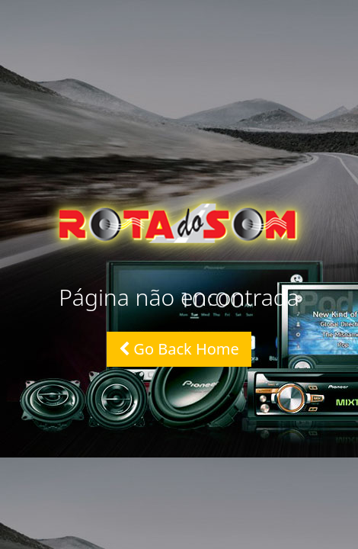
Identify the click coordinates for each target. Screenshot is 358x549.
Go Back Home (179, 349)
